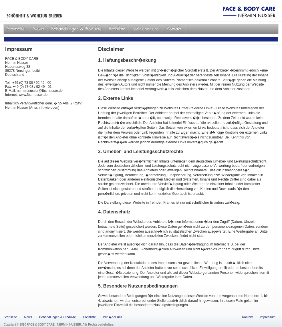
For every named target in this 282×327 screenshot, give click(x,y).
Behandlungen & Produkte (57, 317)
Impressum (267, 317)
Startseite (10, 317)
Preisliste (89, 317)
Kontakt (247, 317)
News (28, 317)
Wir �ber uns (112, 317)
